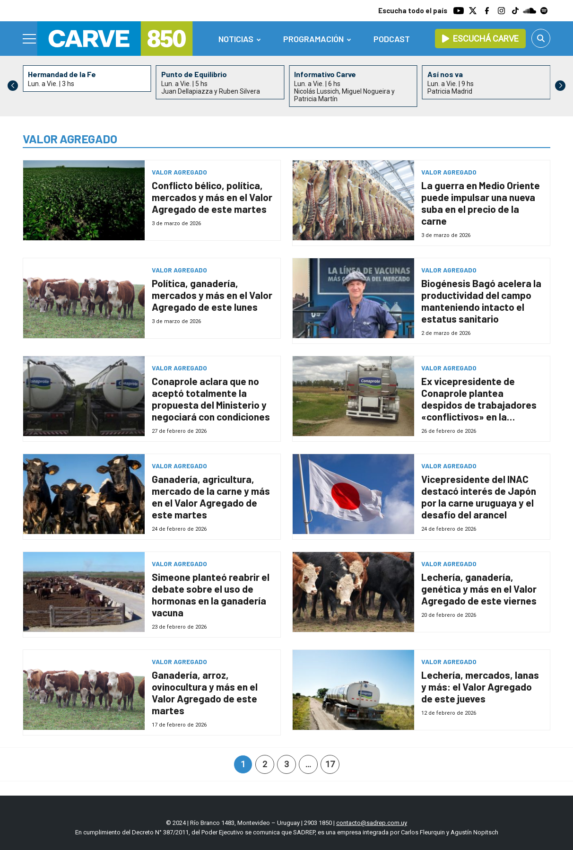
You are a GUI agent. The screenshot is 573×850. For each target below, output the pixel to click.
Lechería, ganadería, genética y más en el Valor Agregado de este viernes (479, 588)
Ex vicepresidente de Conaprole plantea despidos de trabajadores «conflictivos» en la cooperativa (479, 404)
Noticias (235, 39)
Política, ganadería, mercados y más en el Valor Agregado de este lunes (212, 295)
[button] (560, 85)
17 (330, 764)
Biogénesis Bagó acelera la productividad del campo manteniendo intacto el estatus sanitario (481, 300)
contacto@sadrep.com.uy (371, 822)
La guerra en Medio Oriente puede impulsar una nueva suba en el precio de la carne (480, 203)
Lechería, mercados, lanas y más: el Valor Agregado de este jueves (480, 686)
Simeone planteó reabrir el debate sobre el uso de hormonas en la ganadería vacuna (210, 594)
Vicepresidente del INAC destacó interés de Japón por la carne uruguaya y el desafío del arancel (478, 496)
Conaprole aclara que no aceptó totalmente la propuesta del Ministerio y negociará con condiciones (211, 398)
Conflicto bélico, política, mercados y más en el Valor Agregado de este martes (212, 197)
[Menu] (30, 39)
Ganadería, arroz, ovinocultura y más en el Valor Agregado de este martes (205, 692)
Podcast (391, 39)
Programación (313, 39)
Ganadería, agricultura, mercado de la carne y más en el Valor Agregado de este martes (211, 496)
